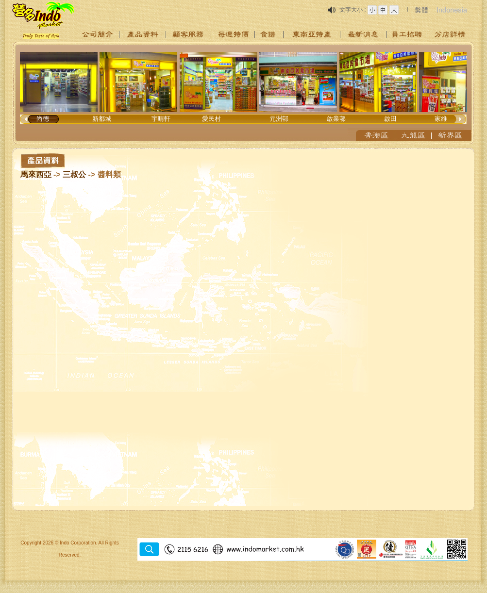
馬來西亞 (35, 174)
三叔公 (74, 174)
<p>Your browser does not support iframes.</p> (244, 93)
